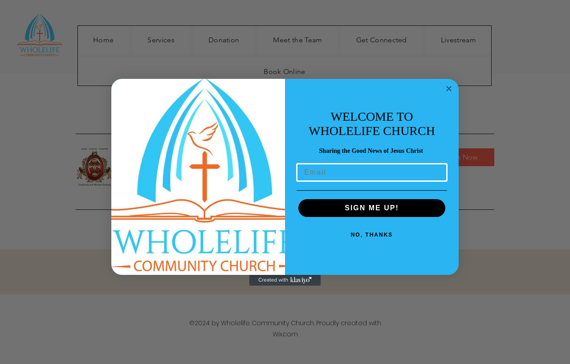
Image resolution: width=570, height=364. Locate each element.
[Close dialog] (449, 88)
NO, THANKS (372, 235)
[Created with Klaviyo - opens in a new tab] (285, 280)
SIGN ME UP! (372, 208)
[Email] (372, 172)
